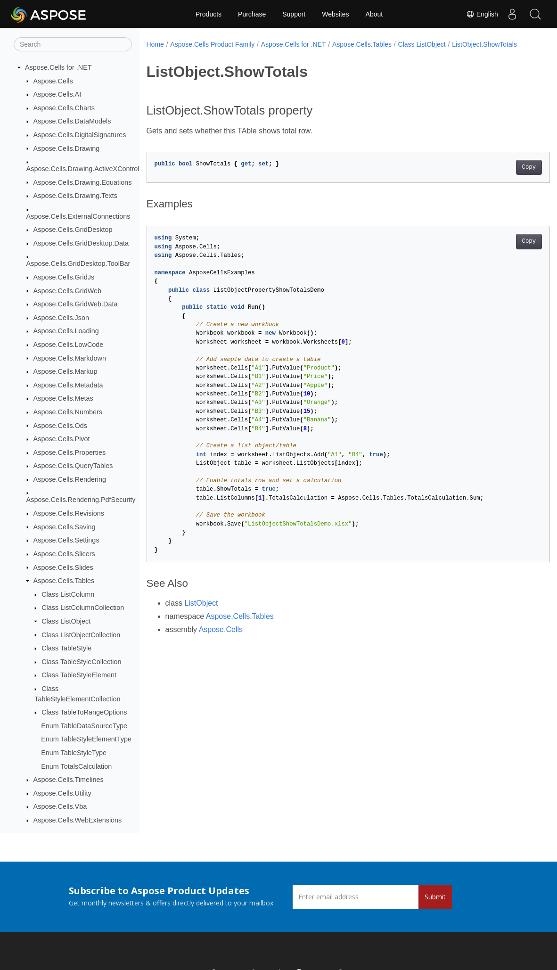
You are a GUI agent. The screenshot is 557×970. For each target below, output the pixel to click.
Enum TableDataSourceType (84, 726)
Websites (335, 14)
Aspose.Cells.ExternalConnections (78, 216)
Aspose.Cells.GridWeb (67, 291)
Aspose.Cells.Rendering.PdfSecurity (81, 499)
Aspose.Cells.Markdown (69, 358)
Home (155, 44)
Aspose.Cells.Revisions (68, 513)
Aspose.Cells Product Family (212, 44)
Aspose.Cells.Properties (69, 452)
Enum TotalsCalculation (76, 766)
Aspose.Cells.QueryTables (73, 465)
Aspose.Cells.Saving (64, 527)
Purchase (252, 14)
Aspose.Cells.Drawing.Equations (82, 182)
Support (293, 14)
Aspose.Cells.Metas (63, 398)
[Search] (73, 44)
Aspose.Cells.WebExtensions (77, 820)
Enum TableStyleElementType (86, 739)
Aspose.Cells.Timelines (68, 779)
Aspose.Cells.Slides (63, 567)
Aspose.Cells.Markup (65, 371)
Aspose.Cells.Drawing (66, 148)
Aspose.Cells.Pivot (61, 439)
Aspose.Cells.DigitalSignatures (79, 135)
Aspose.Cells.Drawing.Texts (75, 195)
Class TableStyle (66, 648)
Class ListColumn (67, 594)
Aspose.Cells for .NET (58, 67)
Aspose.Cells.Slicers (64, 554)
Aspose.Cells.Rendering (69, 479)
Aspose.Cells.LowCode (68, 344)
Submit (435, 896)
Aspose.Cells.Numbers (67, 412)
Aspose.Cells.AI (57, 94)
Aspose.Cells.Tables (64, 580)
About (374, 14)
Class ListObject (65, 621)
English (482, 14)
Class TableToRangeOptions (84, 712)
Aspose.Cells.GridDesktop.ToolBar (78, 263)
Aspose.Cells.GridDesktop (73, 229)
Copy (501, 177)
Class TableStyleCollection (81, 662)
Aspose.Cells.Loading (66, 331)
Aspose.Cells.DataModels (72, 121)
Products (208, 14)
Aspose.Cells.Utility (62, 793)
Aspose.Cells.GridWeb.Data (75, 304)
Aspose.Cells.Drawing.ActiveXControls (84, 169)
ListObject (201, 613)
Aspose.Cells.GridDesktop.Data (81, 243)
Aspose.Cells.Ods (60, 425)
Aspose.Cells (53, 81)
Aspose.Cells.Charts (64, 108)
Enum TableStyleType (73, 752)
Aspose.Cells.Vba (60, 806)
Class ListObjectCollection (80, 635)
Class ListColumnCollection (82, 607)
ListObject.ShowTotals (185, 54)
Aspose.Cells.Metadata (68, 385)
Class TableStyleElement (78, 675)
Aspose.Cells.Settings (66, 540)
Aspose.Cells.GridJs (64, 277)
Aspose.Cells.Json (61, 317)
